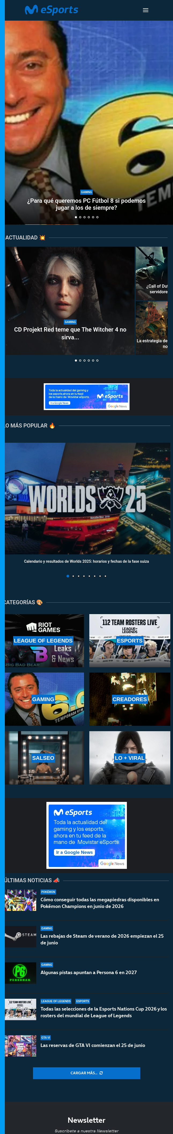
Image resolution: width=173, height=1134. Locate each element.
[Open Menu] (145, 10)
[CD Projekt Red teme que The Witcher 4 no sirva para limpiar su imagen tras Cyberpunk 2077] (70, 301)
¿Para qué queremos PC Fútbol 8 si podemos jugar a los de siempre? (86, 204)
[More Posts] (86, 1073)
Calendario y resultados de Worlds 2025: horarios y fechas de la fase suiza (86, 561)
